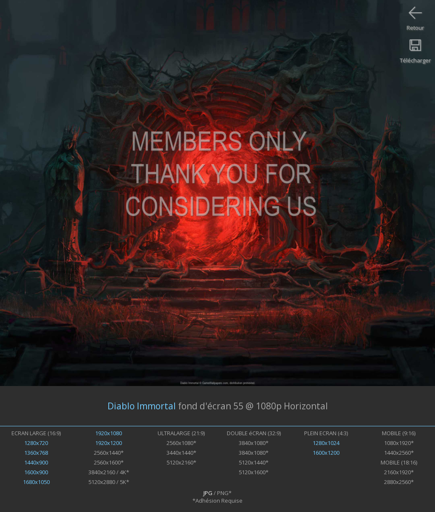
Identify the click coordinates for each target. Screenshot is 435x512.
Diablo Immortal (141, 406)
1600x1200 (326, 452)
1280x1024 (326, 443)
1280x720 (36, 443)
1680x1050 (36, 482)
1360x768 (36, 452)
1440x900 (36, 462)
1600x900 (36, 472)
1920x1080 (108, 433)
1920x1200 (108, 443)
